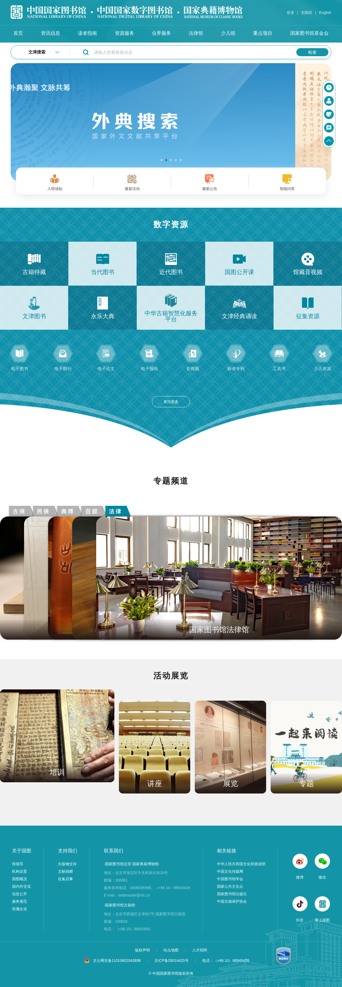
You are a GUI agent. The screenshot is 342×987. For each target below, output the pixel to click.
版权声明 (143, 950)
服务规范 (19, 901)
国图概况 (19, 879)
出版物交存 (67, 864)
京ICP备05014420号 (171, 960)
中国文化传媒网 (230, 871)
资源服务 (124, 33)
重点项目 (262, 33)
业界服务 (161, 33)
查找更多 (171, 402)
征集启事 (65, 879)
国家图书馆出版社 (232, 894)
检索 (312, 52)
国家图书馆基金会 (309, 33)
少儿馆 (228, 33)
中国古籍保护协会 (232, 901)
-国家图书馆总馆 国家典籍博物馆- (132, 864)
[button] (161, 160)
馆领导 (17, 864)
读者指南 (87, 33)
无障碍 (306, 12)
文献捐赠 (65, 871)
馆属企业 (19, 909)
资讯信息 (50, 33)
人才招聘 (199, 950)
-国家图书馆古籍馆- (120, 905)
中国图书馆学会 (230, 879)
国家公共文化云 (230, 886)
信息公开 (19, 894)
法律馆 (196, 33)
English (325, 12)
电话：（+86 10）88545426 (225, 960)
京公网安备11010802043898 (117, 960)
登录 (290, 12)
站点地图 (172, 950)
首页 (18, 33)
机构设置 (19, 871)
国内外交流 (21, 886)
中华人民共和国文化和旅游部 (241, 864)
